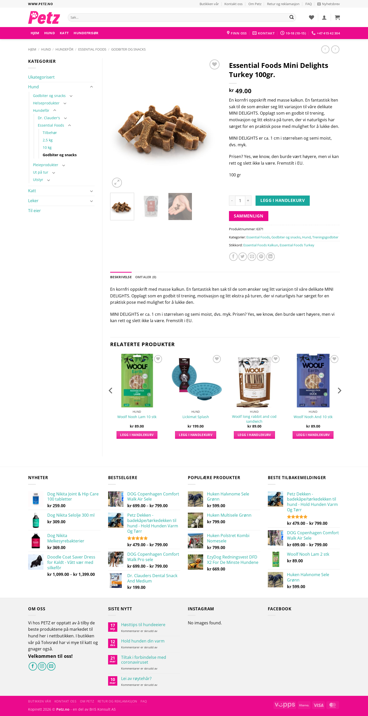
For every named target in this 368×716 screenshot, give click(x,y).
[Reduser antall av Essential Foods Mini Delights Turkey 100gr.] (232, 201)
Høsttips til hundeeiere (143, 624)
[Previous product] (335, 49)
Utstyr (38, 179)
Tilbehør (50, 132)
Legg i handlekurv (282, 200)
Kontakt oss (233, 4)
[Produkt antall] (240, 201)
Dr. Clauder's (49, 117)
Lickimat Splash (195, 417)
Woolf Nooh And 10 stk (313, 417)
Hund (49, 33)
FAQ (308, 4)
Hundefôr (64, 49)
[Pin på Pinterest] (261, 256)
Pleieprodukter (45, 164)
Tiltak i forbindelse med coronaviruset (143, 660)
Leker (33, 200)
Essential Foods (92, 49)
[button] (328, 4)
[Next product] (325, 49)
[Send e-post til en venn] (252, 256)
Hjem (35, 33)
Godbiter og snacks (128, 49)
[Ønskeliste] (311, 17)
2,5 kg (48, 140)
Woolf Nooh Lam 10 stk (136, 417)
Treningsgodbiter (325, 237)
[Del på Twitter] (242, 256)
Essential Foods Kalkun (260, 245)
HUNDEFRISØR (86, 33)
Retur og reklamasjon (283, 4)
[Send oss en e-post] (51, 666)
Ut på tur (40, 172)
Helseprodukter (46, 103)
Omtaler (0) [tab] (145, 277)
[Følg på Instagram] (42, 666)
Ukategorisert (41, 77)
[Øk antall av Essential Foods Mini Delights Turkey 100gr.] (248, 201)
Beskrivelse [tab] (121, 277)
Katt (64, 33)
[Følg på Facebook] (33, 666)
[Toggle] (91, 87)
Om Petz (254, 4)
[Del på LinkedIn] (270, 256)
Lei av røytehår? (136, 678)
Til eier (34, 210)
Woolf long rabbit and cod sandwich (254, 419)
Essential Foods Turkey (297, 245)
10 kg (47, 147)
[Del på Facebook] (233, 256)
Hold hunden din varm (143, 641)
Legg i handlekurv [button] (137, 435)
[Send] (291, 17)
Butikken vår (209, 4)
